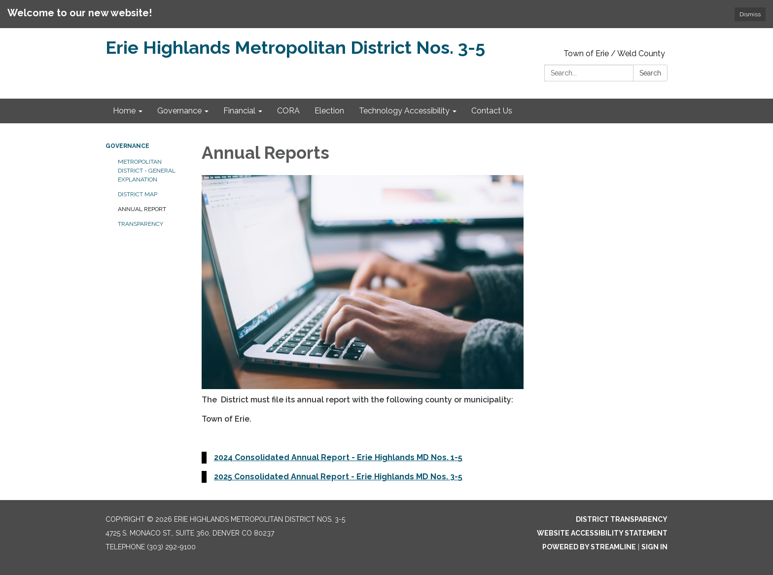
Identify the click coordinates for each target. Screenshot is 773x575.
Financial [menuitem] (239, 110)
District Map (137, 194)
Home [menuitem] (124, 110)
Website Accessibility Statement (602, 533)
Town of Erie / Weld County (614, 53)
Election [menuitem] (329, 110)
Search (650, 73)
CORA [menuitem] (288, 110)
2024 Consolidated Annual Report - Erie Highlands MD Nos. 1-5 (338, 457)
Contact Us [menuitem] (491, 110)
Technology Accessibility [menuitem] (404, 110)
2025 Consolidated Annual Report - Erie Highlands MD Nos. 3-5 (338, 476)
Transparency (140, 223)
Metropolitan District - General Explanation (147, 170)
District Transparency (622, 519)
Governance (127, 146)
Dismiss (750, 14)
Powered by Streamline (589, 547)
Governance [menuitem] (179, 110)
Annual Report (142, 209)
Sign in (654, 547)
